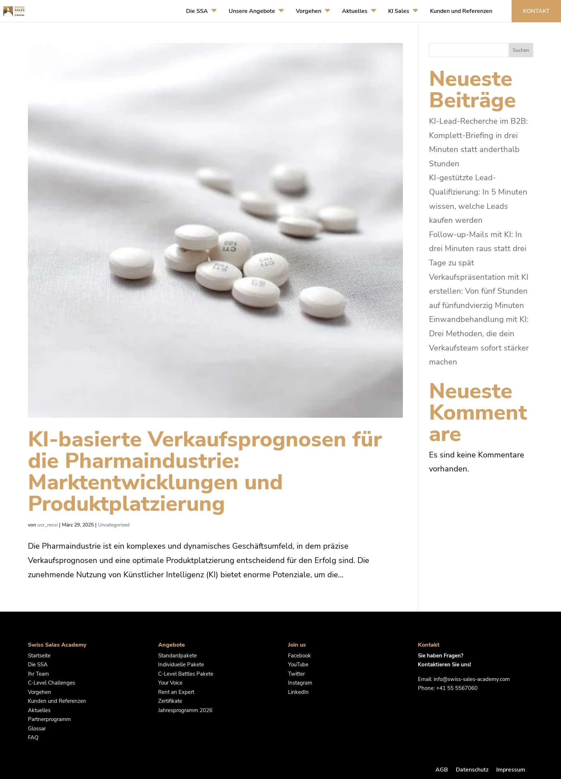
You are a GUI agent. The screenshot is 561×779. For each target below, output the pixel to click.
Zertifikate (170, 701)
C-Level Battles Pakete (185, 673)
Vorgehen (308, 11)
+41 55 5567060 (457, 688)
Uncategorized (114, 524)
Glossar (37, 728)
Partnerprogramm (49, 719)
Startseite (39, 655)
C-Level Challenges (51, 682)
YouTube (298, 664)
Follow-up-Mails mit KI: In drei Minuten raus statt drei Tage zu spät (477, 248)
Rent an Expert (176, 692)
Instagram (300, 682)
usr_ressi (48, 524)
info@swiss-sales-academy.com (472, 679)
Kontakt (536, 11)
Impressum (510, 770)
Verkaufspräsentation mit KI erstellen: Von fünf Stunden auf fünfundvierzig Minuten (478, 291)
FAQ (33, 737)
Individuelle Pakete (181, 664)
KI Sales (398, 11)
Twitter (296, 673)
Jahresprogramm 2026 (185, 710)
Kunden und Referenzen (461, 11)
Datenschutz (472, 770)
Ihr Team (38, 673)
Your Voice (170, 682)
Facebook (299, 655)
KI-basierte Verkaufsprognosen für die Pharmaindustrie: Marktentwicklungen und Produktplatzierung (205, 471)
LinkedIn (298, 692)
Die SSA (197, 11)
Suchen (521, 50)
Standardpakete (177, 655)
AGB (441, 770)
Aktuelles (354, 11)
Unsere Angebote (252, 11)
